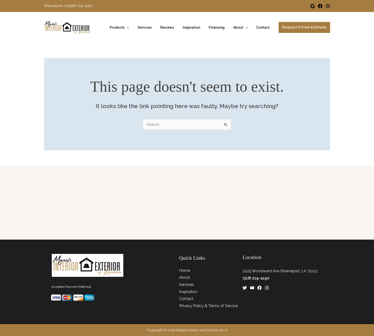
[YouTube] (252, 288)
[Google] (312, 6)
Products (131, 27)
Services (155, 27)
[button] (304, 27)
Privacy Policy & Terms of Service (208, 306)
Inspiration (198, 27)
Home (184, 270)
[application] (139, 27)
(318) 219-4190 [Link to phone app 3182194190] (81, 6)
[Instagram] (328, 6)
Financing (221, 27)
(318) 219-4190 (256, 278)
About (243, 27)
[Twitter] (245, 288)
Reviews (176, 27)
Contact (263, 27)
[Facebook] (320, 6)
